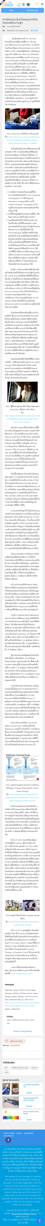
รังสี (6, 1068)
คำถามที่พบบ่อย (9, 1136)
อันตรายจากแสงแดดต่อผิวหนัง (30, 1112)
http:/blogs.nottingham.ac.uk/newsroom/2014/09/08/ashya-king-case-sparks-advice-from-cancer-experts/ (22, 418)
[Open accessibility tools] (40, 1221)
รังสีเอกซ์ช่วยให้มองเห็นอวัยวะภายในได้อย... (30, 1099)
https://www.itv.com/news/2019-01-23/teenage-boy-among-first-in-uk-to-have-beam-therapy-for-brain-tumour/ (22, 797)
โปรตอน (34, 1068)
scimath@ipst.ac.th (15, 1219)
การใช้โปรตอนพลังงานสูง (19, 1068)
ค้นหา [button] (11, 10)
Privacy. (34, 1213)
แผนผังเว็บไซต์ (28, 1133)
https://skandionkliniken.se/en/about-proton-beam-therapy (24, 923)
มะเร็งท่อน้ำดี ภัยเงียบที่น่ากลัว (31, 1086)
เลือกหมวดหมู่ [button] (32, 10)
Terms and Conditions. (21, 1213)
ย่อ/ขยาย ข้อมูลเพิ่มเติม (22, 1031)
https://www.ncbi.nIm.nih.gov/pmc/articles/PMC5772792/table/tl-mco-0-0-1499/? (22, 1004)
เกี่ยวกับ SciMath (9, 1133)
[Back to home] (7, 3)
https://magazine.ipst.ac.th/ (22, 973)
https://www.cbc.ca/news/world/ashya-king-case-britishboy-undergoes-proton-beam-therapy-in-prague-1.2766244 (23, 140)
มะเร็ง (6, 1072)
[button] (42, 4)
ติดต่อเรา (19, 1133)
